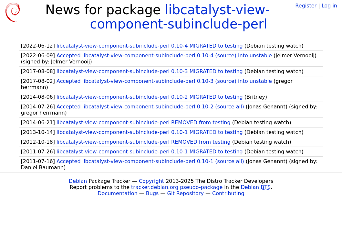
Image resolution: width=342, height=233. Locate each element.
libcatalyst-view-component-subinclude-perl (180, 16)
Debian (78, 181)
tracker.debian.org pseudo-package (177, 187)
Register (305, 6)
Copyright (151, 181)
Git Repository (185, 193)
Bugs (152, 193)
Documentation (117, 193)
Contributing (228, 193)
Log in (329, 6)
